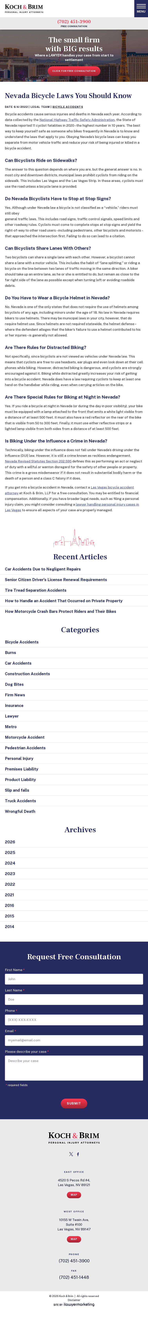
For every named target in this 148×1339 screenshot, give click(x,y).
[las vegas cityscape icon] (74, 538)
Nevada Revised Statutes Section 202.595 (38, 461)
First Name (15, 970)
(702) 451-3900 (74, 21)
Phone (11, 1011)
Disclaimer (74, 1300)
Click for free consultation (73, 71)
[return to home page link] (74, 1138)
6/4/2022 (21, 106)
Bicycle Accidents (68, 106)
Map (74, 1194)
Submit (74, 1103)
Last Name (15, 990)
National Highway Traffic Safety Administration (77, 120)
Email (10, 1031)
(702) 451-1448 (74, 1277)
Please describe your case (27, 1052)
